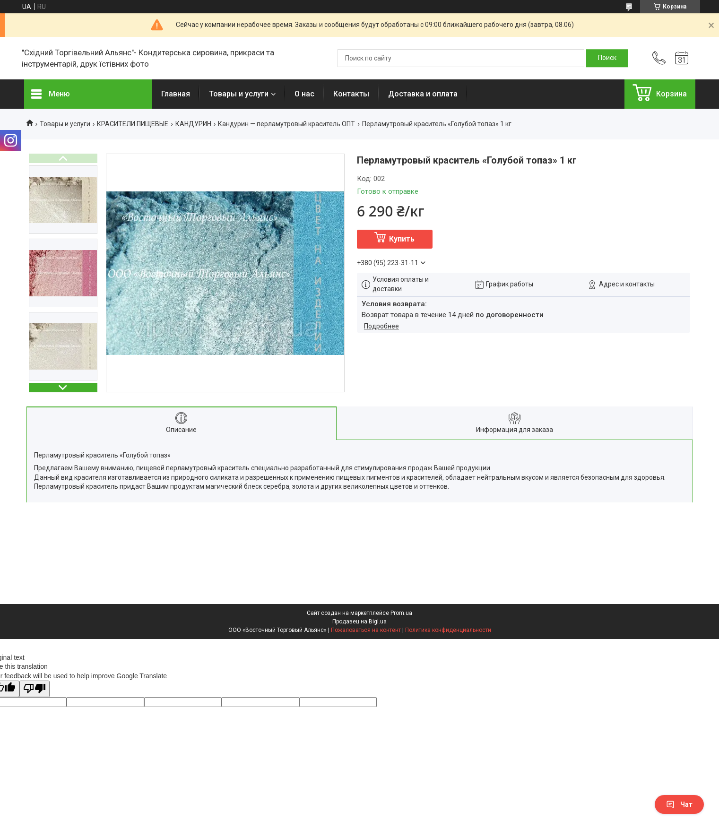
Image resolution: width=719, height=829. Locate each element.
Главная (175, 93)
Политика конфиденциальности (448, 630)
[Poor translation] (34, 689)
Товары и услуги (239, 93)
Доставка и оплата (423, 93)
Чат (679, 804)
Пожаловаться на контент (366, 630)
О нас (304, 93)
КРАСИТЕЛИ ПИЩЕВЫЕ (132, 124)
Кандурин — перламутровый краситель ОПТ (286, 124)
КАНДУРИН (193, 124)
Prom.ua (401, 613)
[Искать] (607, 58)
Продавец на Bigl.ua (359, 621)
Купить (402, 238)
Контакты (351, 93)
